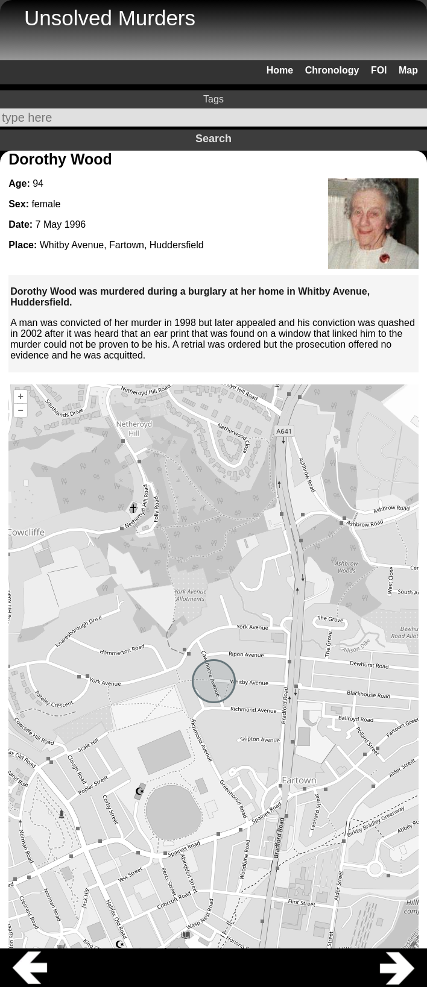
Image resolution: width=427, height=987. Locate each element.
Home (280, 70)
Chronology (332, 70)
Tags (213, 99)
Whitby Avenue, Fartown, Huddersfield (122, 245)
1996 (75, 224)
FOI (379, 70)
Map (408, 70)
